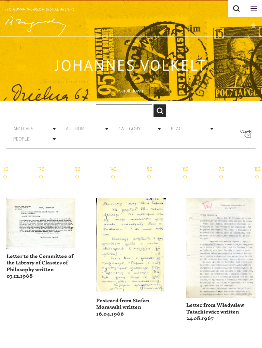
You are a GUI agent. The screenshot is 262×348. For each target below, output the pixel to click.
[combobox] (32, 128)
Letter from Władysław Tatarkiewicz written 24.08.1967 (215, 311)
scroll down (131, 90)
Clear (245, 131)
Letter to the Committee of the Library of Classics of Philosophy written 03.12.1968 (39, 266)
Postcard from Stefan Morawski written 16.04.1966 (122, 307)
